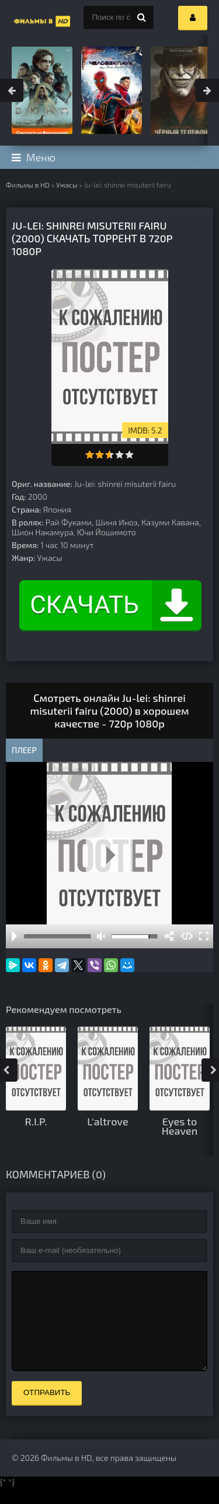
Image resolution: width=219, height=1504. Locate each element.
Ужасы (67, 185)
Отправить (46, 1410)
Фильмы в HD (28, 185)
